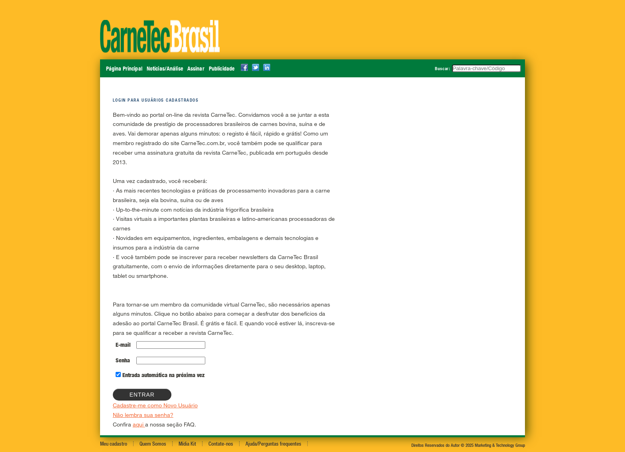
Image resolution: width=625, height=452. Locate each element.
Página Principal (124, 68)
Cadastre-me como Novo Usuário (155, 405)
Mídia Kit (187, 443)
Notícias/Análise (165, 68)
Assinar (195, 68)
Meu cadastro (113, 443)
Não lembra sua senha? (143, 414)
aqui (139, 424)
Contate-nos (220, 443)
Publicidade (221, 68)
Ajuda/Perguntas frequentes (273, 443)
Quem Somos (153, 443)
